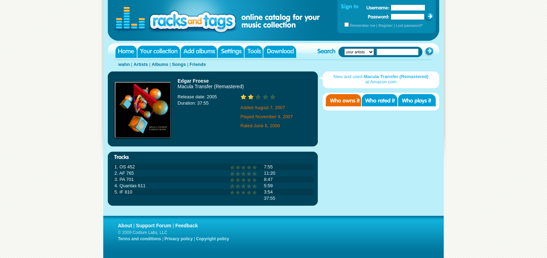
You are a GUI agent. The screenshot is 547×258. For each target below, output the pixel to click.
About (125, 225)
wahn (124, 64)
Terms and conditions (139, 238)
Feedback (186, 225)
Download (279, 52)
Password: (378, 16)
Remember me (362, 25)
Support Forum (153, 225)
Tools (254, 52)
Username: (377, 7)
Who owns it (343, 100)
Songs (179, 64)
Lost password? (409, 25)
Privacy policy (179, 238)
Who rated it (379, 100)
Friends (197, 64)
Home (126, 52)
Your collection (158, 52)
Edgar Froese (193, 81)
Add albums (199, 52)
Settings (231, 52)
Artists (141, 64)
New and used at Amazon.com (381, 79)
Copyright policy (212, 238)
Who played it (417, 100)
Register (386, 25)
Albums (160, 64)
